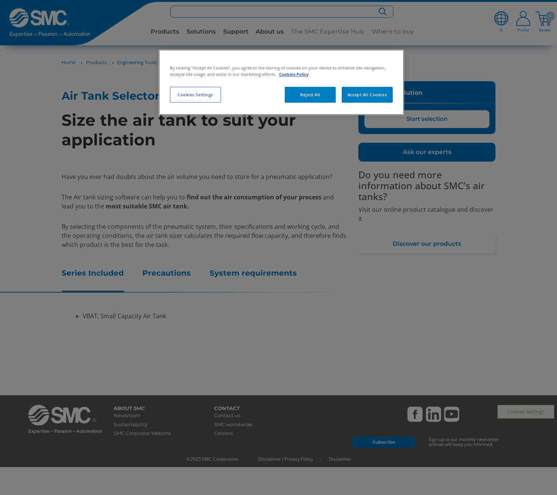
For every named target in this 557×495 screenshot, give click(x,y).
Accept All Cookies (367, 94)
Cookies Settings (195, 94)
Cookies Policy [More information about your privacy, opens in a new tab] (294, 74)
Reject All (310, 94)
